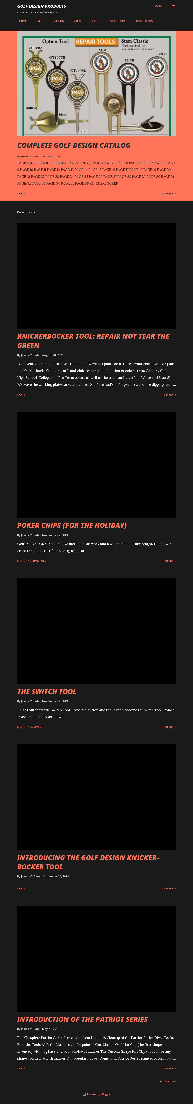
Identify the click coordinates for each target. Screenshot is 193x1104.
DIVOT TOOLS (142, 21)
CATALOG (56, 21)
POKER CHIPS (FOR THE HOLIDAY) (72, 525)
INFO (37, 21)
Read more (169, 193)
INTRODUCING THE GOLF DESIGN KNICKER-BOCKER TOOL (88, 862)
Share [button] (21, 193)
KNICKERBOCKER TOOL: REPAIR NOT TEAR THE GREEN (93, 340)
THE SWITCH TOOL (46, 691)
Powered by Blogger (96, 1094)
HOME (20, 21)
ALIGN (92, 21)
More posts (168, 1081)
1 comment (35, 726)
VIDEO (75, 21)
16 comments (37, 560)
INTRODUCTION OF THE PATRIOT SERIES (82, 1019)
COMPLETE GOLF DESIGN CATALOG (73, 145)
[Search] (158, 6)
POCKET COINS (115, 21)
